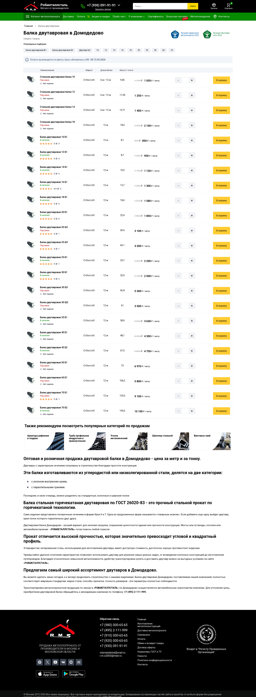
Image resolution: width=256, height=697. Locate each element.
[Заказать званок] (83, 6)
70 (172, 50)
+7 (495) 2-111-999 (114, 630)
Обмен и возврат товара (150, 643)
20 (139, 50)
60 (163, 50)
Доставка (68, 16)
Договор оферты (146, 647)
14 (114, 50)
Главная (141, 619)
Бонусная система (176, 16)
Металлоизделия (200, 16)
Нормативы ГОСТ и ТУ (149, 651)
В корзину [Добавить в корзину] (221, 80)
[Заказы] (213, 6)
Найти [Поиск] (193, 6)
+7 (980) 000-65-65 (114, 625)
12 (106, 50)
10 (97, 50)
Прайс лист (119, 16)
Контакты (221, 17)
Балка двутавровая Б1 (36, 50)
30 (155, 50)
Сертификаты (155, 16)
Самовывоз (143, 634)
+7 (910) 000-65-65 (114, 635)
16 (122, 50)
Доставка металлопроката (151, 630)
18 (130, 50)
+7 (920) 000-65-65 (114, 641)
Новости (142, 656)
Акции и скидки (101, 16)
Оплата (81, 16)
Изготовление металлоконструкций (148, 625)
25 (147, 50)
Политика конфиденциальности (154, 660)
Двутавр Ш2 (84, 50)
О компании (135, 16)
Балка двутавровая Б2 (63, 50)
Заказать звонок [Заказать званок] (103, 9)
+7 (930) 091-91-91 (101, 5)
